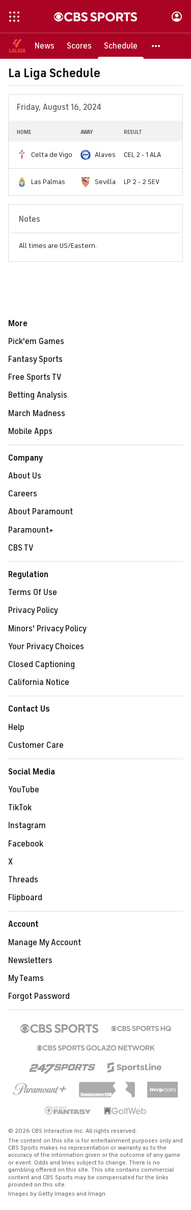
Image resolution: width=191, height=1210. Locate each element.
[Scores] (79, 46)
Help (16, 727)
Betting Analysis (37, 395)
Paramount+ (30, 530)
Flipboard (25, 898)
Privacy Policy (33, 610)
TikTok (20, 808)
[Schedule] (121, 46)
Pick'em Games (36, 341)
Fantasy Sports (35, 359)
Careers (22, 494)
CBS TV (21, 548)
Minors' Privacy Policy (47, 629)
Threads (23, 880)
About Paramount (40, 512)
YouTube (23, 790)
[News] (45, 46)
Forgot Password (39, 996)
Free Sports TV (35, 377)
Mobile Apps (30, 431)
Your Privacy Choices (46, 647)
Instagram (27, 825)
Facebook (25, 844)
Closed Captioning (41, 664)
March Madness (36, 413)
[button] (156, 46)
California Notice (38, 682)
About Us (24, 476)
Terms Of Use (32, 592)
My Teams (26, 978)
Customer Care (36, 745)
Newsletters (30, 960)
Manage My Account (44, 943)
